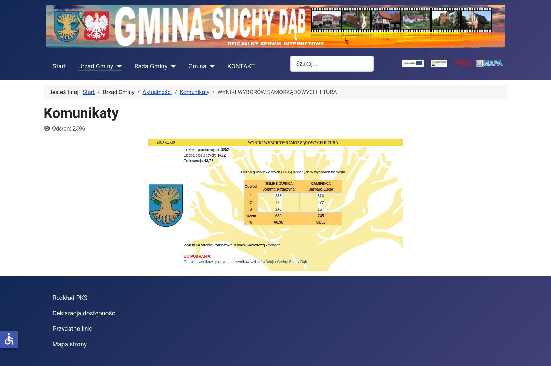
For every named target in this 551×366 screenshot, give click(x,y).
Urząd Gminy (96, 66)
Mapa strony (70, 344)
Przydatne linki (73, 328)
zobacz (274, 245)
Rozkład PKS (70, 297)
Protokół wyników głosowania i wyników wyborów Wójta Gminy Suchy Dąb (245, 262)
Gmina (197, 66)
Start (59, 66)
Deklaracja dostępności (85, 313)
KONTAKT (241, 66)
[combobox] (332, 64)
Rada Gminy (150, 66)
